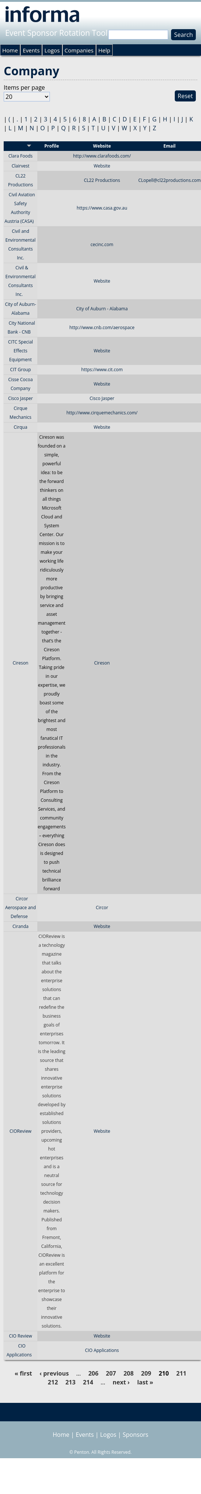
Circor (102, 907)
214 (88, 1382)
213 (70, 1382)
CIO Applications (102, 1350)
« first (23, 1373)
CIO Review (20, 1336)
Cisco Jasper (20, 398)
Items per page (24, 87)
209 (146, 1373)
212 (53, 1382)
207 (111, 1373)
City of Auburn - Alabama (101, 309)
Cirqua (20, 427)
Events (31, 50)
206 (93, 1373)
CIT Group (20, 369)
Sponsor (20, 146)
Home (10, 50)
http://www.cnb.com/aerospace (101, 327)
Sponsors (135, 1435)
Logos (51, 50)
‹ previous (54, 1373)
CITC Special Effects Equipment (20, 351)
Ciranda (21, 926)
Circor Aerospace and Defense (20, 907)
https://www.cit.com (102, 369)
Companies (79, 50)
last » (145, 1382)
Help (104, 50)
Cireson (20, 663)
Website (101, 166)
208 (128, 1373)
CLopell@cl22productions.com (169, 180)
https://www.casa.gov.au (101, 208)
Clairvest (20, 166)
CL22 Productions (102, 180)
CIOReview (20, 1131)
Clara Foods (20, 156)
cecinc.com (102, 244)
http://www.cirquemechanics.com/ (102, 413)
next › (121, 1382)
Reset (185, 96)
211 (181, 1373)
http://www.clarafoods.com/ (102, 156)
